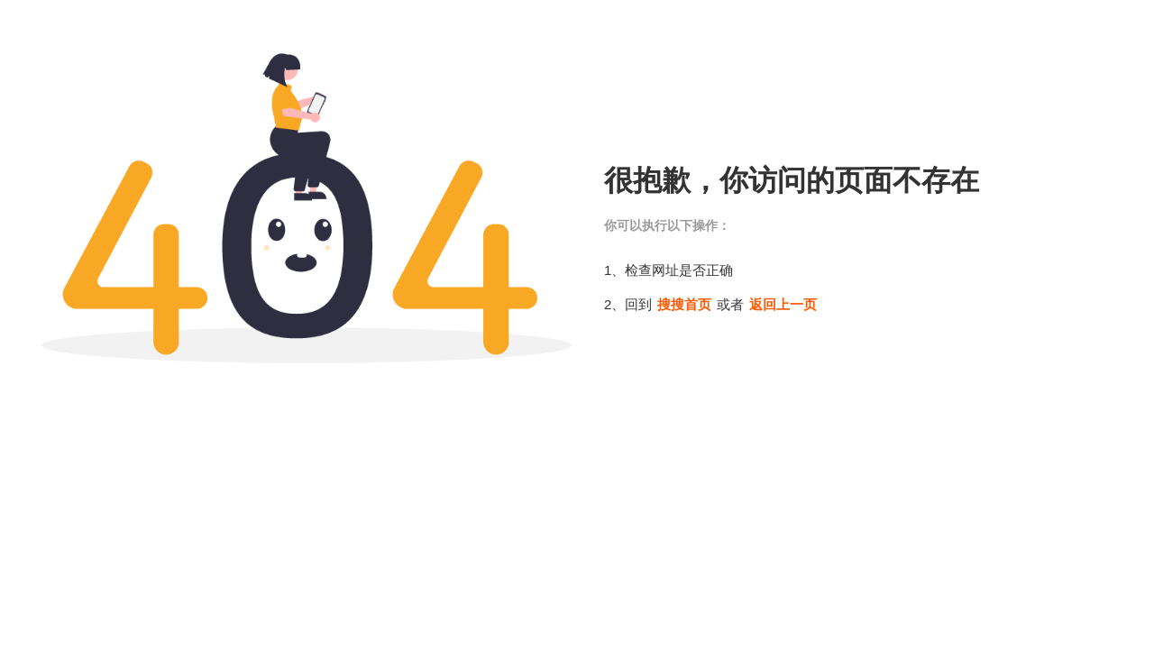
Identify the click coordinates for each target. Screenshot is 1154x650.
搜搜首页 (684, 304)
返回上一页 (783, 304)
